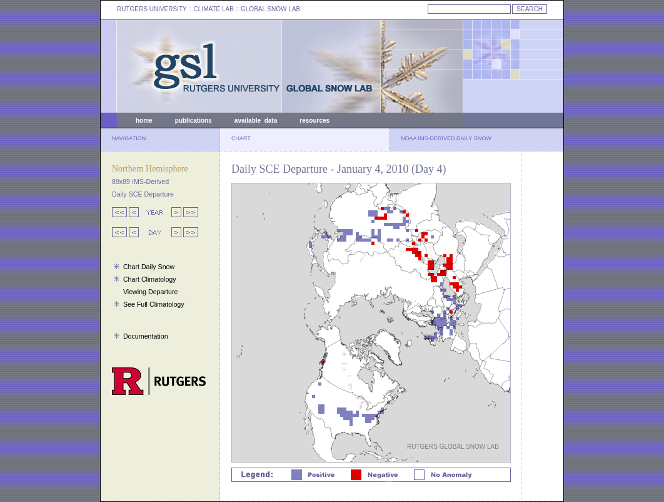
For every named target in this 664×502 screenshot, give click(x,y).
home (144, 120)
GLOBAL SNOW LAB (270, 9)
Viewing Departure (150, 291)
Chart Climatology (149, 279)
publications (193, 120)
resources (314, 120)
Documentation (145, 336)
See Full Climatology (153, 304)
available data (255, 120)
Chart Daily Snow (148, 266)
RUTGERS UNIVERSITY (152, 9)
